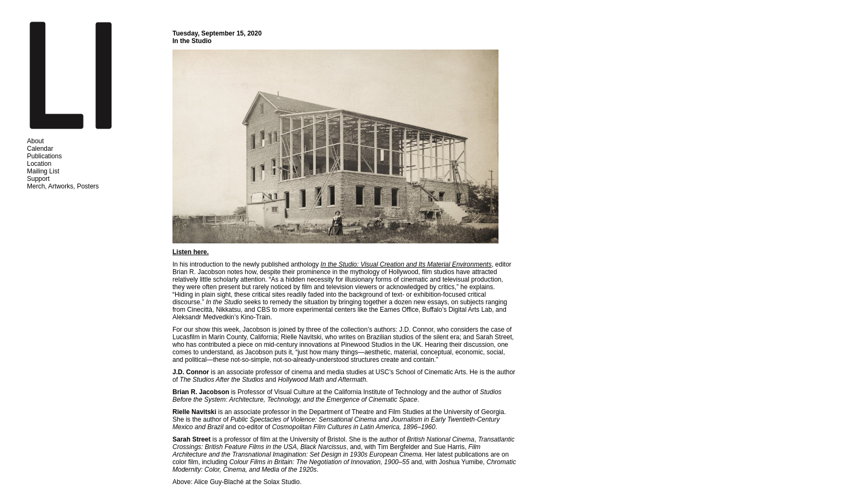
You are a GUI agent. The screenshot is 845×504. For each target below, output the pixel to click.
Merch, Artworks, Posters (63, 186)
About (35, 141)
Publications (44, 156)
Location (39, 163)
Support (38, 179)
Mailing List (43, 171)
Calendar (40, 148)
